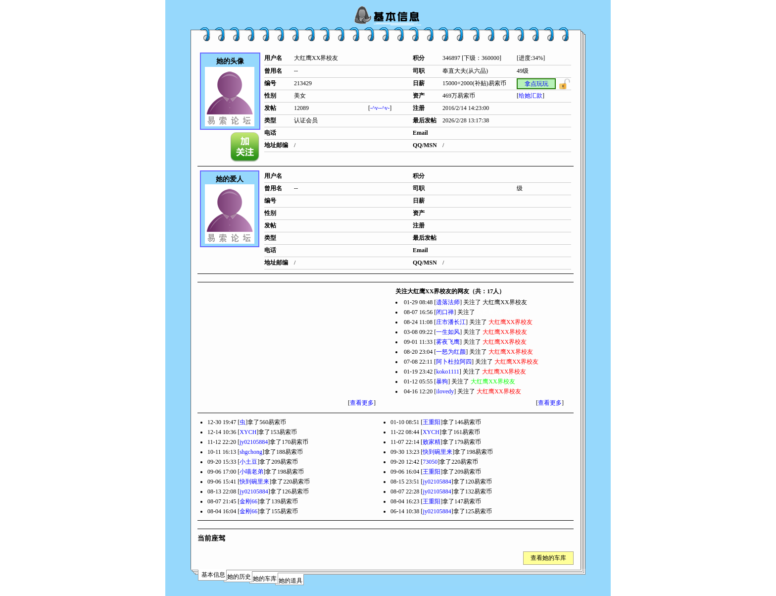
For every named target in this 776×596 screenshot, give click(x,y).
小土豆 (248, 461)
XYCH (248, 432)
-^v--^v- (379, 108)
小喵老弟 (251, 471)
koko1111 (447, 371)
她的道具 (290, 580)
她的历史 (239, 576)
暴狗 (442, 381)
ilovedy (445, 391)
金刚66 (248, 501)
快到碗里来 (437, 451)
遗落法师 (448, 302)
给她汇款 (530, 95)
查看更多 (362, 402)
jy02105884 (254, 441)
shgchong (251, 451)
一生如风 (448, 331)
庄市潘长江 (451, 322)
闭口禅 (445, 312)
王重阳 (431, 422)
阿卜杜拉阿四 (454, 361)
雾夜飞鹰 (448, 341)
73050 (430, 461)
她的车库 (265, 578)
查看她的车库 (548, 557)
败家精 (431, 441)
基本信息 (213, 574)
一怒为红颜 (451, 351)
